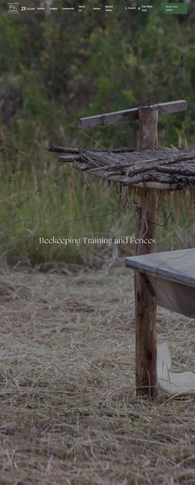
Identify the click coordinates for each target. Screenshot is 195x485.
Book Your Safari (172, 8)
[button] (130, 8)
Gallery (96, 8)
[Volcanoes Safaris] (21, 8)
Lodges (53, 8)
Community (68, 8)
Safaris (41, 8)
